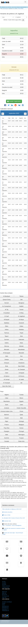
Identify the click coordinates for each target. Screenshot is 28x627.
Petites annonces (6, 586)
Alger (3, 525)
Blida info (4, 593)
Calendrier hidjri (6, 521)
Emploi (3, 603)
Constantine (8, 525)
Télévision (7, 551)
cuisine (7, 572)
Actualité (7, 544)
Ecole (3, 604)
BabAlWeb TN (5, 609)
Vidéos (7, 558)
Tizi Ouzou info (5, 596)
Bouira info (4, 594)
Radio (21, 551)
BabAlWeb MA (5, 606)
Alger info (4, 597)
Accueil (3, 581)
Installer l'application (14, 101)
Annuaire (4, 584)
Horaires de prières (7, 512)
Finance (7, 565)
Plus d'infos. (21, 8)
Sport (21, 558)
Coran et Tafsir (6, 515)
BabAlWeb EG (5, 607)
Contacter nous (5, 587)
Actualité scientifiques (7, 601)
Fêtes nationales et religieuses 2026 (10, 509)
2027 (20, 509)
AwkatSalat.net (5, 610)
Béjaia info (4, 591)
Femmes (21, 565)
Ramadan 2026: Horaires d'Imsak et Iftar (12, 518)
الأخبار (21, 544)
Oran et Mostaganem (16, 525)
